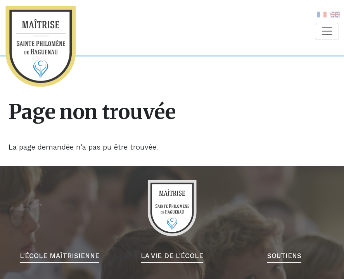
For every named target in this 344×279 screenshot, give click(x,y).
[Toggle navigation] (327, 31)
